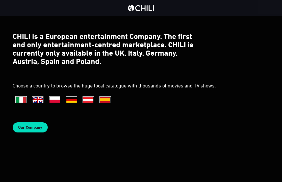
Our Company (30, 127)
